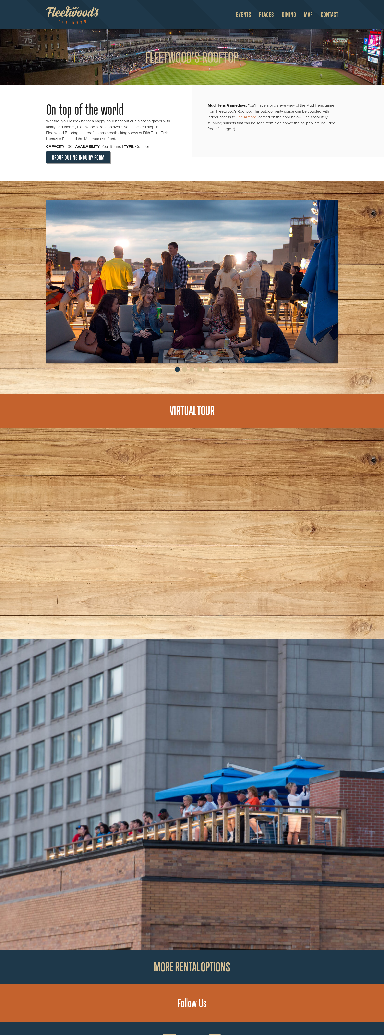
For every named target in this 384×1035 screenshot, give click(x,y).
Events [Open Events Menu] (243, 14)
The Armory (246, 117)
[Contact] (327, 15)
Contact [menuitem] (329, 14)
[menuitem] (241, 15)
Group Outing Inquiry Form (78, 157)
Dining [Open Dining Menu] (289, 14)
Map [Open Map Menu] (308, 14)
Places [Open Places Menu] (266, 14)
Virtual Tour (192, 411)
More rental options (192, 967)
